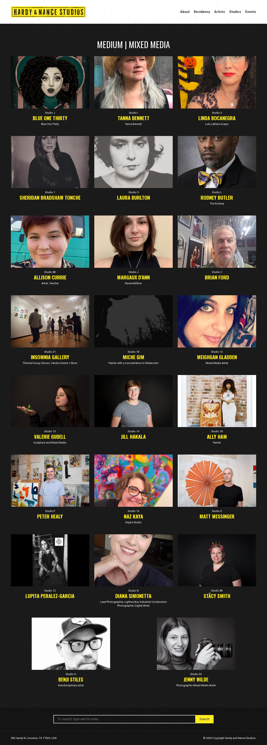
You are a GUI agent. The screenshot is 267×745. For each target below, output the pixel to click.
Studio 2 (217, 272)
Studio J (50, 112)
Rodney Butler (217, 197)
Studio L (217, 192)
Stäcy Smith (217, 595)
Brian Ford (217, 277)
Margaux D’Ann (133, 277)
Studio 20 (196, 674)
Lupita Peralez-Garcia (49, 595)
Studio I (133, 112)
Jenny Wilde (196, 679)
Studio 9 (133, 192)
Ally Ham (217, 436)
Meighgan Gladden (217, 357)
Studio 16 (133, 511)
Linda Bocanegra (217, 118)
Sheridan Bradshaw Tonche (50, 197)
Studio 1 (50, 192)
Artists (219, 12)
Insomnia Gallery (50, 357)
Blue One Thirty (50, 118)
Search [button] (204, 719)
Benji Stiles (70, 679)
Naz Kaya (133, 516)
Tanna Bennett (133, 118)
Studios (235, 12)
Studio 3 (217, 112)
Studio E (217, 511)
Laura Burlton (133, 197)
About (185, 12)
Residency (202, 12)
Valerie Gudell (50, 436)
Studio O (71, 674)
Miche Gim (133, 357)
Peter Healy (50, 516)
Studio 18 (133, 351)
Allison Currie (50, 277)
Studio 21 (50, 351)
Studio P (50, 511)
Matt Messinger (216, 516)
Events (250, 12)
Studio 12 (50, 590)
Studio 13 (217, 351)
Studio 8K (50, 272)
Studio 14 (133, 431)
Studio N (133, 590)
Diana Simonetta (133, 595)
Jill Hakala (133, 436)
